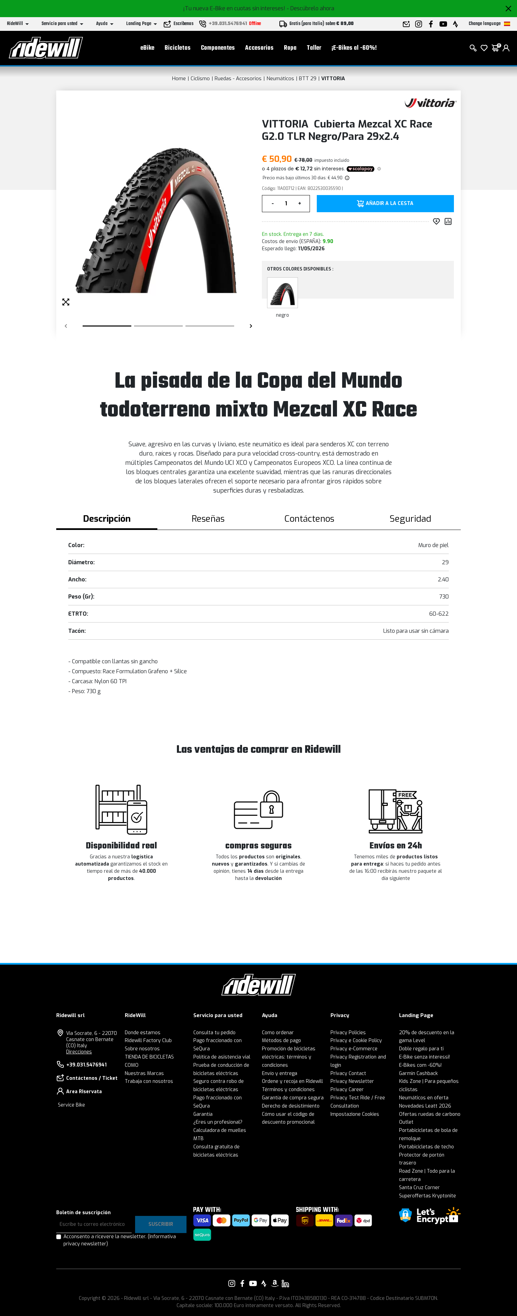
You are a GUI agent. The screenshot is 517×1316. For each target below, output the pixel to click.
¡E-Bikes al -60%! (354, 48)
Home (179, 78)
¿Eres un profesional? (217, 1122)
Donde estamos (142, 1032)
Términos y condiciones (288, 1089)
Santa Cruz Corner (419, 1187)
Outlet (406, 1122)
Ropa (290, 48)
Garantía (203, 1114)
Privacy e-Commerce (353, 1049)
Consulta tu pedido (214, 1032)
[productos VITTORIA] (430, 102)
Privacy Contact (348, 1073)
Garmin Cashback (418, 1073)
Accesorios (259, 48)
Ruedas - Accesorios (238, 78)
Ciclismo (200, 78)
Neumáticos (280, 78)
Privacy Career (347, 1089)
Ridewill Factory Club (148, 1040)
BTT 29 (307, 78)
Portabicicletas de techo (426, 1147)
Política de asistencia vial (221, 1057)
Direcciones (79, 1052)
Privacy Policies (348, 1032)
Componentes (218, 48)
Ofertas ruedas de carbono (429, 1114)
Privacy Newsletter (352, 1081)
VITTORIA (333, 78)
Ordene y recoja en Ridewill (292, 1081)
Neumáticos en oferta (423, 1098)
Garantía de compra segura (293, 1098)
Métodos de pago (281, 1040)
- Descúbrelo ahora (310, 8)
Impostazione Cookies (354, 1114)
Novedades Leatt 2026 (425, 1106)
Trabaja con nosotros (149, 1081)
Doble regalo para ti (421, 1049)
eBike (147, 48)
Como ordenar (278, 1032)
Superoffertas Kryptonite (427, 1196)
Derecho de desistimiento (291, 1106)
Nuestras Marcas (144, 1073)
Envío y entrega (279, 1073)
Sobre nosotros (142, 1049)
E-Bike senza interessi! (424, 1057)
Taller (314, 48)
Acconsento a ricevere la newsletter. (119, 1240)
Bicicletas (178, 48)
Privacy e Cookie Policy (356, 1040)
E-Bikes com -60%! (420, 1065)
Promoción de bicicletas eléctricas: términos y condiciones (288, 1057)
